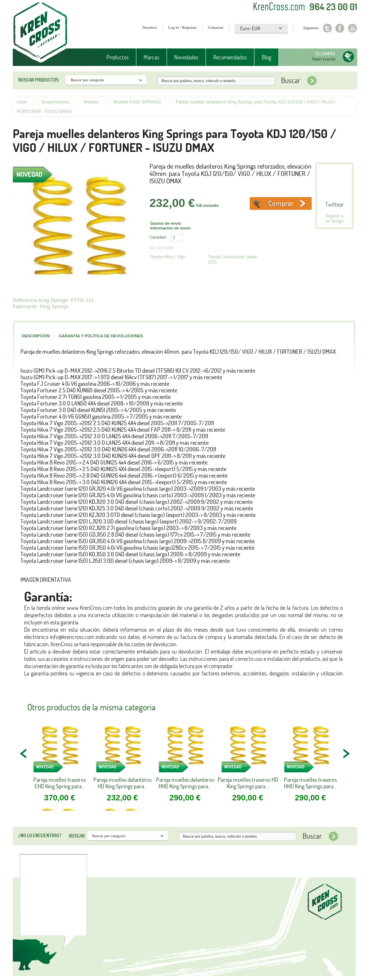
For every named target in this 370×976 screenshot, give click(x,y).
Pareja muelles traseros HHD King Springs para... (310, 782)
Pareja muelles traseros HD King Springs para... (248, 782)
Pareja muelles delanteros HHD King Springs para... (185, 782)
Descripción (36, 336)
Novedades (186, 57)
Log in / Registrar (182, 27)
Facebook (339, 28)
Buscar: (77, 836)
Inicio (22, 102)
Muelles (90, 102)
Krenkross (40, 33)
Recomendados (230, 57)
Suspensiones (55, 102)
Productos (117, 57)
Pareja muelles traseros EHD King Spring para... (59, 782)
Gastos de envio (165, 223)
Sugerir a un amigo (334, 218)
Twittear (334, 204)
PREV (23, 753)
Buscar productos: (39, 80)
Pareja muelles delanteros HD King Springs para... (122, 782)
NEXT (346, 753)
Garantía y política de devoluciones (101, 336)
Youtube (352, 28)
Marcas (151, 57)
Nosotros (150, 27)
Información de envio (170, 228)
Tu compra (325, 53)
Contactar (215, 27)
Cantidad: (158, 237)
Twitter (327, 28)
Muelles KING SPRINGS (137, 102)
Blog (266, 57)
